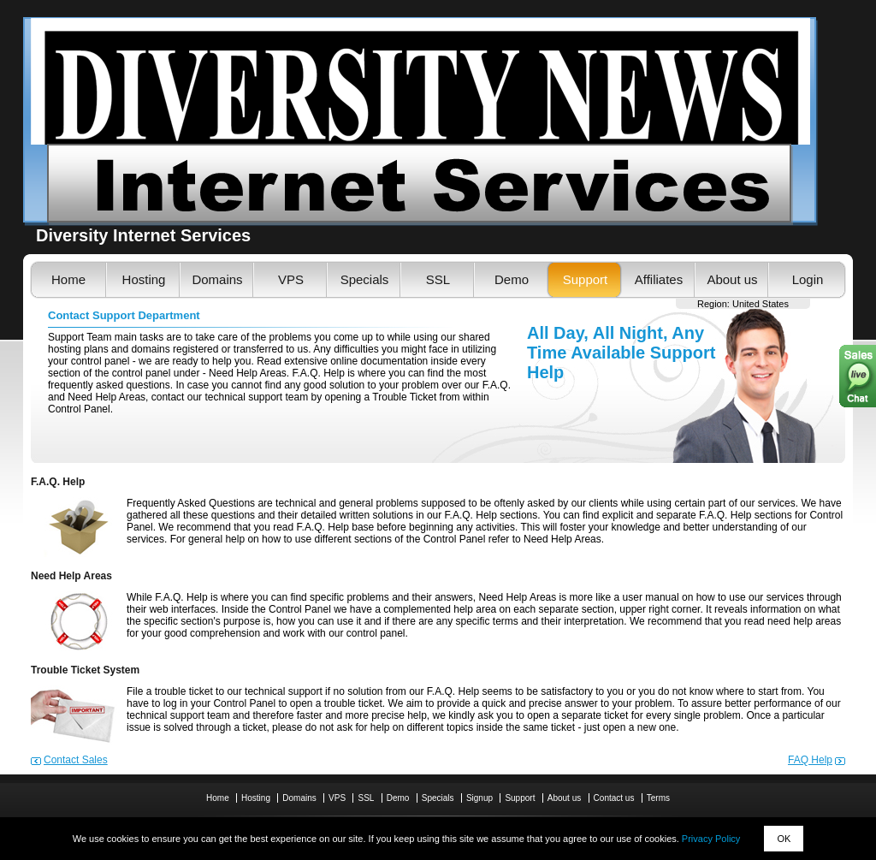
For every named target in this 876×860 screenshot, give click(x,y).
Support (585, 279)
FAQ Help (810, 760)
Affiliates (659, 279)
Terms (658, 798)
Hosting (144, 279)
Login (808, 279)
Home (68, 279)
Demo (511, 279)
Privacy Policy (711, 838)
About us (732, 279)
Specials (364, 279)
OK (783, 838)
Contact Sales (76, 760)
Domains (217, 279)
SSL (438, 279)
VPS (291, 279)
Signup (479, 798)
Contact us (614, 798)
